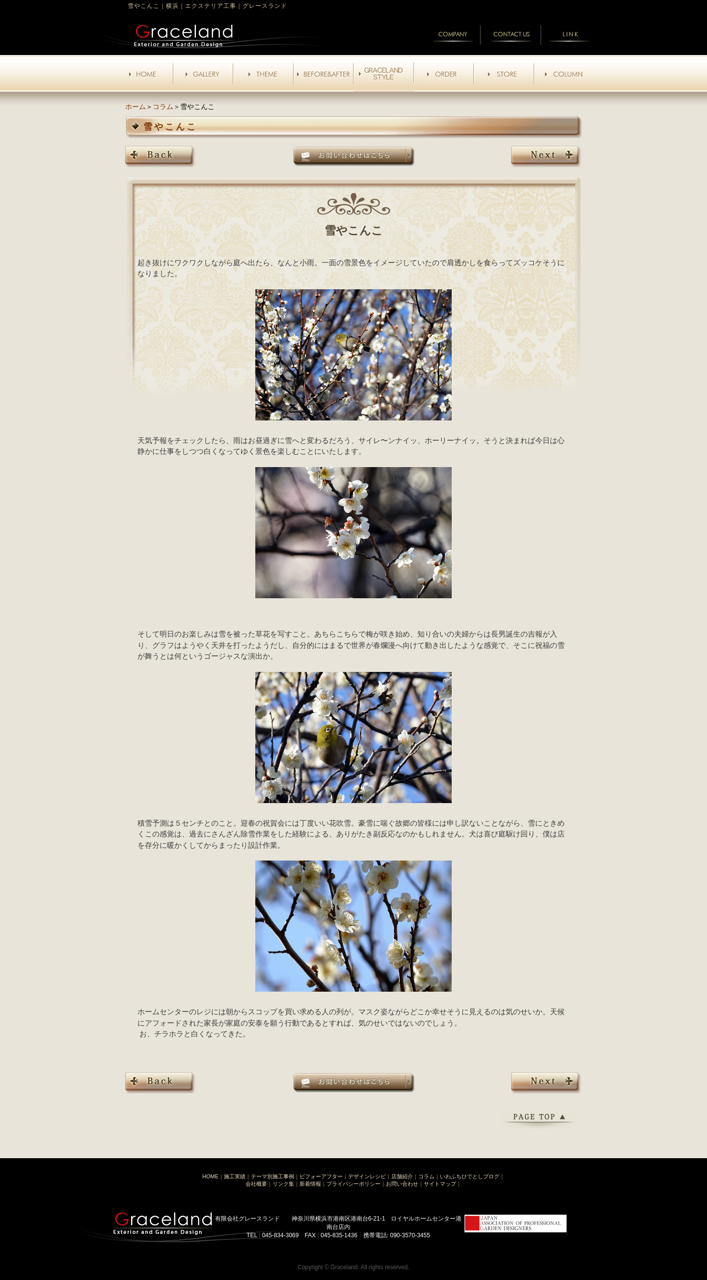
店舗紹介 (402, 1176)
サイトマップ (440, 1184)
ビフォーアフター (321, 1176)
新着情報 (310, 1184)
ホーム (135, 107)
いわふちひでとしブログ (469, 1176)
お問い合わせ (402, 1184)
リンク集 (283, 1184)
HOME (210, 1176)
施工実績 (234, 1176)
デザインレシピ (367, 1176)
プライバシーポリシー (353, 1184)
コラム (163, 107)
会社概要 (256, 1184)
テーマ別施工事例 (272, 1176)
